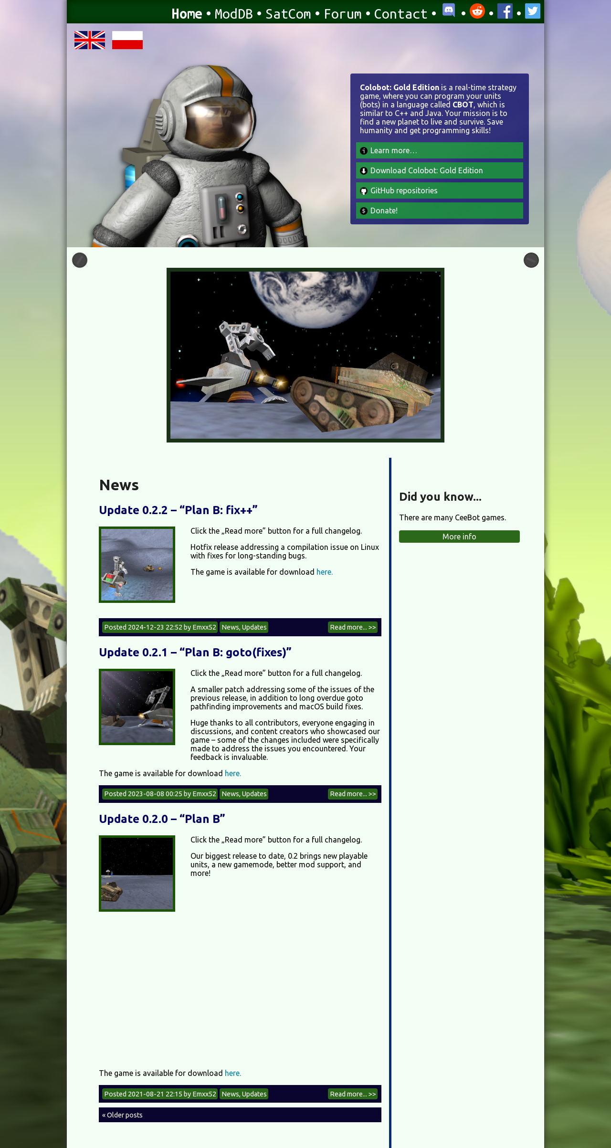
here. (324, 572)
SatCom (288, 13)
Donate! (379, 210)
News (230, 627)
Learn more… (388, 150)
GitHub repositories (399, 190)
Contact (401, 13)
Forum (343, 13)
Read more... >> (353, 627)
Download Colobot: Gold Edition (421, 170)
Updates (254, 627)
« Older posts (122, 1115)
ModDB (234, 13)
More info (459, 536)
